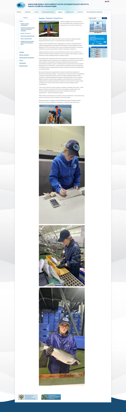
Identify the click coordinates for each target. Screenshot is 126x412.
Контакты (80, 12)
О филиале (28, 12)
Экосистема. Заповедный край (27, 36)
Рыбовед (21, 52)
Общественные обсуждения (26, 57)
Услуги (36, 12)
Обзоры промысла (24, 55)
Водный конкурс (23, 65)
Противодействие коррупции (94, 12)
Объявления (22, 63)
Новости (60, 12)
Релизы (41, 18)
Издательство (70, 12)
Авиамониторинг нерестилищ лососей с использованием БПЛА (27, 43)
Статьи (21, 60)
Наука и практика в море (26, 38)
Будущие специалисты (26, 33)
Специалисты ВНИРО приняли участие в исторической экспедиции (28, 29)
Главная (19, 12)
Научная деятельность (48, 12)
